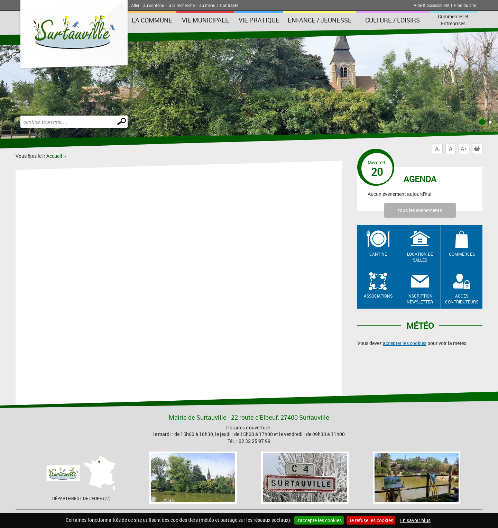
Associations (378, 296)
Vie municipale (205, 20)
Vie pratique (259, 20)
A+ (464, 149)
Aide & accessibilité (431, 5)
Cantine (378, 254)
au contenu (153, 5)
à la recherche (182, 5)
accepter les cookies (404, 343)
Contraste (229, 5)
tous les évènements (420, 210)
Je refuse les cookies (371, 520)
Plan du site (465, 5)
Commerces (462, 254)
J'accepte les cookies (319, 520)
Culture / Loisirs (392, 20)
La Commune (152, 20)
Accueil (54, 156)
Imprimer (478, 149)
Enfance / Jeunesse (320, 20)
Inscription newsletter (420, 298)
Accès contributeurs (461, 298)
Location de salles (420, 257)
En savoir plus (415, 520)
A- (437, 149)
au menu (207, 5)
